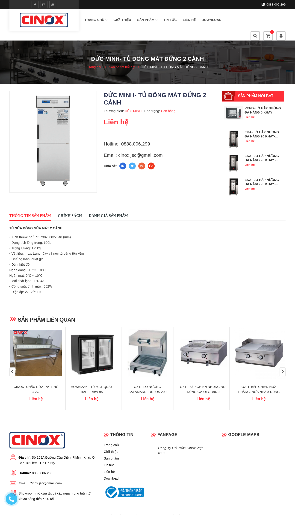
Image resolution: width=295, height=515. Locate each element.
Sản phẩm (147, 20)
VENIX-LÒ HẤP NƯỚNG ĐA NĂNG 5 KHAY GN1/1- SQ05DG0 (263, 103)
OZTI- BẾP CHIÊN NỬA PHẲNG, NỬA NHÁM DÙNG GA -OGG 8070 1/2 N (259, 384)
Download (211, 20)
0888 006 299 (274, 4)
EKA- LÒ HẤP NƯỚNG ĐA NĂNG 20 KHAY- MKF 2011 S (262, 174)
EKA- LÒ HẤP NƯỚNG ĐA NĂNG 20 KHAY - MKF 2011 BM (262, 151)
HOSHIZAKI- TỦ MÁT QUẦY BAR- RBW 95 (92, 381)
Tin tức (170, 20)
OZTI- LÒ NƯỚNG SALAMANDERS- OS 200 (148, 381)
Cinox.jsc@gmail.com (46, 475)
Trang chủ (96, 20)
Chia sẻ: (110, 156)
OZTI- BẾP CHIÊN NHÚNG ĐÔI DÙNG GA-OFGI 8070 (203, 381)
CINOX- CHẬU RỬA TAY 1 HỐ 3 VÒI (36, 381)
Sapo (186, 508)
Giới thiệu (122, 20)
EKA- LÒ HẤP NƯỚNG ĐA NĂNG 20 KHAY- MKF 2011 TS (262, 127)
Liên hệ (189, 20)
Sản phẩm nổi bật (255, 86)
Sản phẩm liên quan (47, 310)
